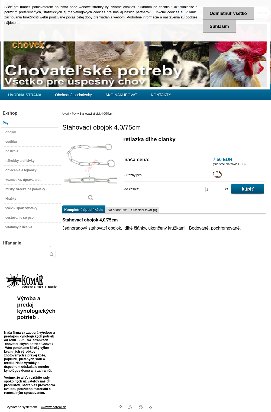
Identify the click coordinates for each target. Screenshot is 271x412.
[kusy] (213, 189)
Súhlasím (219, 26)
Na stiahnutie (117, 210)
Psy (74, 113)
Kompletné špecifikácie (83, 210)
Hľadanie (12, 243)
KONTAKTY (161, 95)
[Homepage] (24, 94)
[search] (51, 254)
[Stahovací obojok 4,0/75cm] (91, 171)
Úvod (65, 113)
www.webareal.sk (53, 407)
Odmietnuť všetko (228, 13)
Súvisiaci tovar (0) (144, 210)
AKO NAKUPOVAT (121, 95)
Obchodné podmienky (73, 95)
